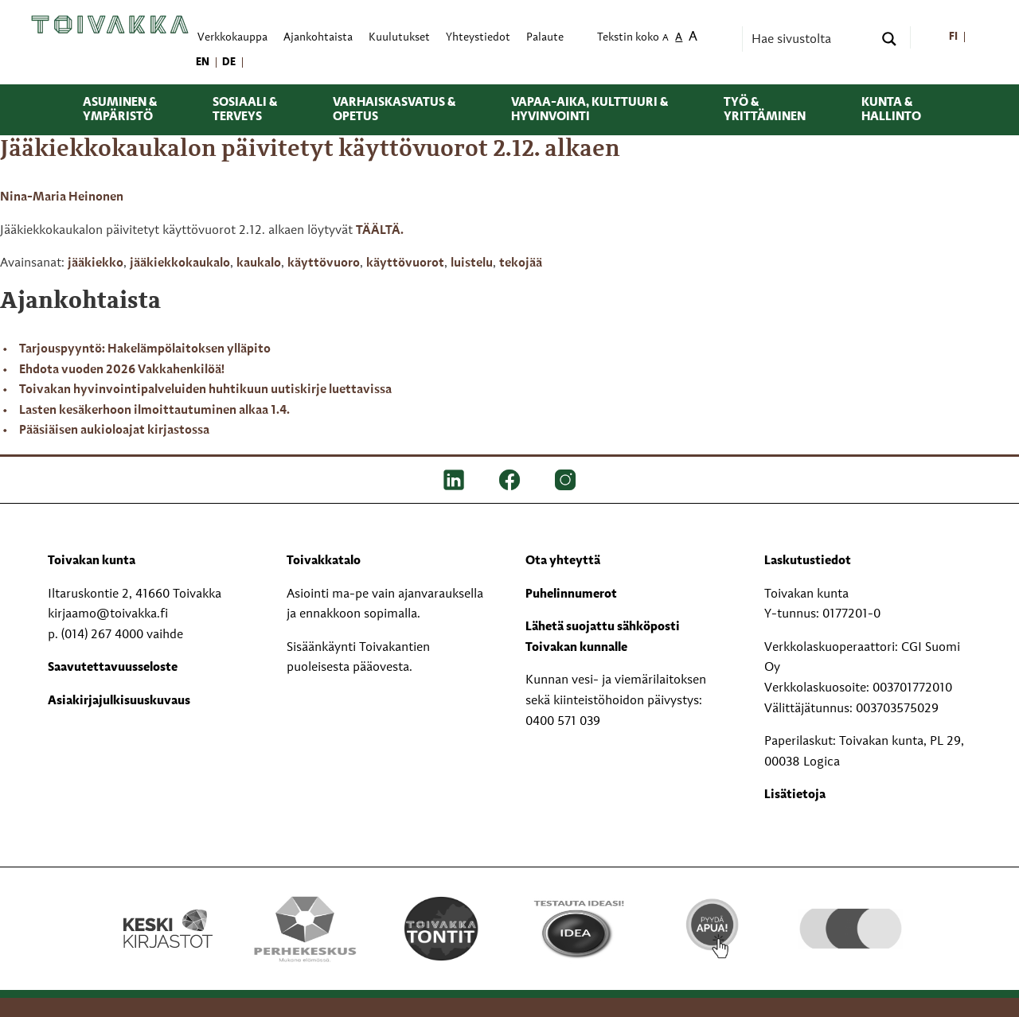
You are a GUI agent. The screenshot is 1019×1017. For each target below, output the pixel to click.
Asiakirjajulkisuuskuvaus (119, 701)
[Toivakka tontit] (441, 928)
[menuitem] (953, 37)
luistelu (472, 263)
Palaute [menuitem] (545, 38)
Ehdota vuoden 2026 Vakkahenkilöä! (121, 370)
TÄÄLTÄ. (380, 230)
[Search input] (810, 39)
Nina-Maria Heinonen (61, 197)
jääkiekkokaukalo (180, 263)
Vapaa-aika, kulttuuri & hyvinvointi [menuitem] (589, 109)
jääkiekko (95, 263)
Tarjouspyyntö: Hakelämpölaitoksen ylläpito (145, 349)
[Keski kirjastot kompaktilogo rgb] (168, 912)
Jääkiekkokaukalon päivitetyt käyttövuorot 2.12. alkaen (310, 150)
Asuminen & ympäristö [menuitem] (120, 109)
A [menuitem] (665, 38)
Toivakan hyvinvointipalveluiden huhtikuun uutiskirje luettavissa (205, 390)
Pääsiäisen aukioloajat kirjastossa (114, 430)
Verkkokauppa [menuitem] (232, 38)
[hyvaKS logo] (850, 912)
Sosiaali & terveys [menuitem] (245, 109)
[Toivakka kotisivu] (109, 24)
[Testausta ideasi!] (577, 928)
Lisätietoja (795, 795)
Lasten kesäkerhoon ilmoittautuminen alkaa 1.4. (154, 410)
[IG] (565, 479)
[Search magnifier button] (889, 39)
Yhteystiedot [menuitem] (478, 38)
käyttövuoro (323, 263)
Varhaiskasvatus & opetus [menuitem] (394, 109)
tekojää (520, 263)
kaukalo (258, 263)
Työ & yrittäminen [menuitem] (765, 109)
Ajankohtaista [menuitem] (318, 38)
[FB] (509, 479)
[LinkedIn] (454, 479)
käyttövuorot (405, 263)
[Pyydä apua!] (714, 927)
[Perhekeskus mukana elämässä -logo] (304, 928)
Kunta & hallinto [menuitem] (891, 109)
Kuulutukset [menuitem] (399, 38)
